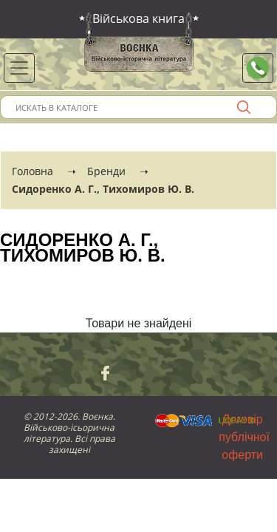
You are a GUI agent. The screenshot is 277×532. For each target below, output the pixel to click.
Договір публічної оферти (244, 437)
